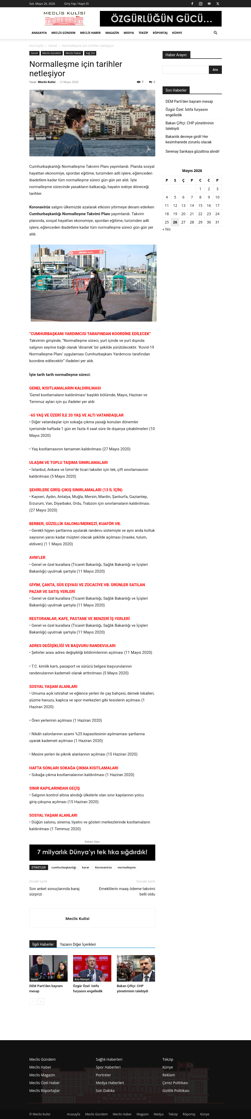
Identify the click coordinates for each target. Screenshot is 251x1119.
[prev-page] (32, 1001)
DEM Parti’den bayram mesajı (189, 101)
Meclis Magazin (42, 1074)
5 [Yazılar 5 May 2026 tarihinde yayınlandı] (175, 197)
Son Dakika (105, 1090)
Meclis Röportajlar (44, 1090)
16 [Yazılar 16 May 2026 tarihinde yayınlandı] (209, 205)
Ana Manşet (82, 979)
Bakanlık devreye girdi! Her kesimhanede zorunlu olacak (189, 139)
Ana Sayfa (36, 45)
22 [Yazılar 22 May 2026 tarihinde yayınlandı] (200, 213)
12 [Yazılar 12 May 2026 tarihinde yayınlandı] (175, 205)
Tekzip (143, 33)
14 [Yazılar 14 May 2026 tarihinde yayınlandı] (192, 205)
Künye (177, 33)
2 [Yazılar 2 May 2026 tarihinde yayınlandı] (209, 188)
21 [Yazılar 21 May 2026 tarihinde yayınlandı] (192, 213)
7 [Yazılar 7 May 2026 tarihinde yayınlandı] (192, 197)
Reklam (169, 1074)
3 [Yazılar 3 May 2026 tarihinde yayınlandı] (217, 188)
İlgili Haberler (43, 944)
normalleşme (127, 867)
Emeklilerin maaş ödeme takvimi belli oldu (127, 891)
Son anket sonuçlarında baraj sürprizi (54, 891)
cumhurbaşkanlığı (64, 867)
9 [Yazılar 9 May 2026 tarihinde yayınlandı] (209, 197)
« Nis (167, 229)
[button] (215, 32)
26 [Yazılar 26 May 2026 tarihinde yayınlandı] (175, 222)
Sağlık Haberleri (109, 1059)
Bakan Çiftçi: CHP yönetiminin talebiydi (190, 126)
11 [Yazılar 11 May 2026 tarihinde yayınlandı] (167, 205)
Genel (52, 45)
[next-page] (41, 1001)
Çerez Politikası (175, 1082)
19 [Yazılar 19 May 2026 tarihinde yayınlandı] (175, 213)
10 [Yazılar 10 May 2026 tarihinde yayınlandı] (217, 197)
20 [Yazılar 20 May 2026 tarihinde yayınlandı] (183, 213)
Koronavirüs (103, 867)
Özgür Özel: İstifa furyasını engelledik (187, 112)
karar (85, 867)
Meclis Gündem (63, 33)
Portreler (103, 1074)
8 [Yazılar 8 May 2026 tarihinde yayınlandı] (200, 197)
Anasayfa (39, 33)
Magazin (112, 33)
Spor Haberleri (108, 1067)
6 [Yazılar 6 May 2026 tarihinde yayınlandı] (183, 197)
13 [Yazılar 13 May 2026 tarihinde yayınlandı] (183, 205)
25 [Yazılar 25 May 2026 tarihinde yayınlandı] (167, 222)
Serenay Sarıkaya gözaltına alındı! (193, 151)
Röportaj (160, 33)
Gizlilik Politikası (176, 1090)
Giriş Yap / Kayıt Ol (76, 3)
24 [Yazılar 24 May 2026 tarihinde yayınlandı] (217, 213)
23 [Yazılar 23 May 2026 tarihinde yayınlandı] (209, 213)
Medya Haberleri (110, 1082)
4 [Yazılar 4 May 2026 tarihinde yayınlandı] (167, 197)
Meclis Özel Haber (44, 1082)
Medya (129, 33)
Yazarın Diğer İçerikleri (78, 944)
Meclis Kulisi (46, 82)
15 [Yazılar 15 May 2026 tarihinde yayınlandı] (200, 205)
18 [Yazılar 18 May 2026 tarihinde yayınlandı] (167, 213)
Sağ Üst (90, 53)
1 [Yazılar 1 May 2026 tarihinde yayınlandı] (200, 188)
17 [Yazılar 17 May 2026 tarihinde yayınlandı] (217, 205)
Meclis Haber (90, 33)
